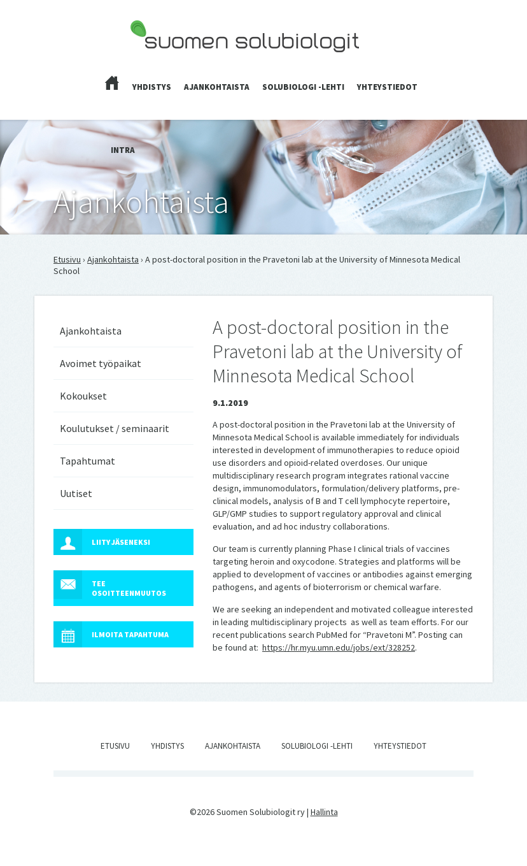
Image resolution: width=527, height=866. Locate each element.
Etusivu (67, 259)
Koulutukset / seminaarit (114, 428)
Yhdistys (151, 87)
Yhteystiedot (387, 87)
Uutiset (76, 493)
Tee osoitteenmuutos (109, 584)
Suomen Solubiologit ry (174, 61)
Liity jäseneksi (101, 542)
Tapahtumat (87, 460)
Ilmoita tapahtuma (111, 634)
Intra (123, 150)
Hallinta (324, 812)
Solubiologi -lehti (303, 87)
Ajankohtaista (216, 87)
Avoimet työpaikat (100, 363)
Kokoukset (83, 395)
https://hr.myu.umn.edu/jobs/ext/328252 (338, 647)
